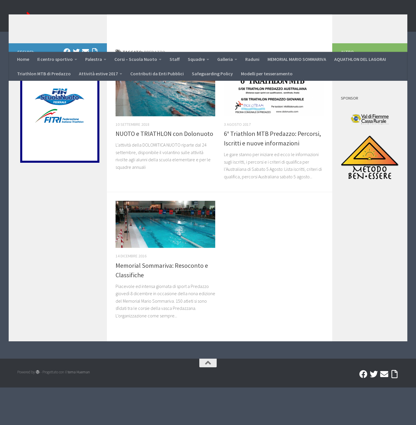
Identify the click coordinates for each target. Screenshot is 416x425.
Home (23, 59)
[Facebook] (67, 89)
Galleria (225, 59)
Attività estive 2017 (98, 73)
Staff (175, 59)
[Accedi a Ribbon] (94, 89)
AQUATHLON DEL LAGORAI (360, 59)
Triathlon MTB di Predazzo (44, 73)
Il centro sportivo (55, 59)
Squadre (196, 59)
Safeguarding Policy (212, 73)
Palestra (93, 59)
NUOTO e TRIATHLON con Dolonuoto (164, 171)
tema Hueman (79, 409)
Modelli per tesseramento (267, 73)
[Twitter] (76, 89)
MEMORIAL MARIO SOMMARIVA (297, 59)
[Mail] (85, 89)
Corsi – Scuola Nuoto (135, 59)
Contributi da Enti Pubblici (157, 73)
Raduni (252, 59)
